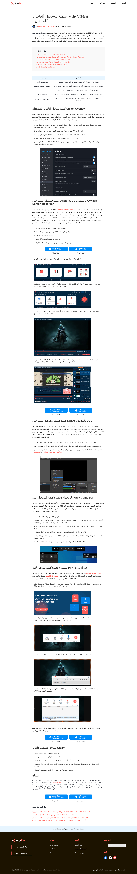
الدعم (124, 3)
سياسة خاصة (109, 870)
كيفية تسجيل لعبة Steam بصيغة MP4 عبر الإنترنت (52, 64)
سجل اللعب (41, 26)
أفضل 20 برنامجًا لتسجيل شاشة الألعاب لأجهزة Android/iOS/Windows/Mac (61, 812)
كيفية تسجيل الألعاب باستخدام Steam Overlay (51, 54)
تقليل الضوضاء (57, 782)
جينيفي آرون (51, 26)
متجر (92, 3)
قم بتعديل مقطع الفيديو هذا (60, 359)
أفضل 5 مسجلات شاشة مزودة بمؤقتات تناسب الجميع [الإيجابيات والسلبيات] (61, 820)
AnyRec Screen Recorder (67, 209)
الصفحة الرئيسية (75, 829)
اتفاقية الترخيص (98, 870)
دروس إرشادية (79, 853)
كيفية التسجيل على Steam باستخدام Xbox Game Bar (53, 62)
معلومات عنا (54, 845)
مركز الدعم (78, 845)
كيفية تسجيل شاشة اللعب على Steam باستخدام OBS (53, 59)
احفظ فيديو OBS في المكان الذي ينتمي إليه (48, 452)
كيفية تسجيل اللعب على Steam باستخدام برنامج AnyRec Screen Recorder (60, 57)
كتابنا (51, 853)
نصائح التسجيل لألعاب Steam (45, 67)
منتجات (102, 3)
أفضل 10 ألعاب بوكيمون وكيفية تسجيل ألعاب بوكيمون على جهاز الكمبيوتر (60, 817)
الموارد (113, 3)
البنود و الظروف (120, 870)
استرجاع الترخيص (80, 849)
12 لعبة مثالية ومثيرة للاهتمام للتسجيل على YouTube (53, 814)
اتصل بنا (52, 849)
